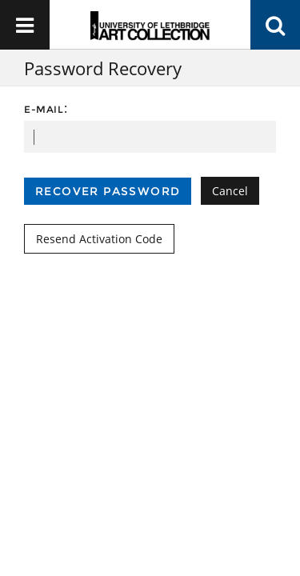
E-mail (44, 109)
